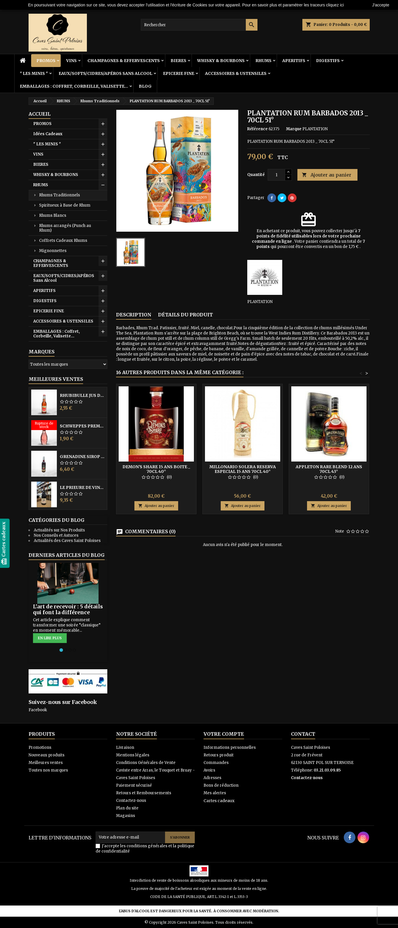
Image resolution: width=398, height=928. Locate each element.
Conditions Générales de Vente (146, 762)
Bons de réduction (221, 785)
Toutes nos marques (48, 770)
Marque (293, 128)
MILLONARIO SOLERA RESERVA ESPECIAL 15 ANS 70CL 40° (242, 469)
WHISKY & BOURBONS (221, 60)
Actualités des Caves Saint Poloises (67, 540)
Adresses (212, 777)
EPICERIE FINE (178, 73)
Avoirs (209, 770)
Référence (257, 128)
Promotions (40, 747)
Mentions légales (132, 755)
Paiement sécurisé (134, 785)
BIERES (178, 60)
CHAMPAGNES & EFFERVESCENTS (123, 60)
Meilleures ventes (46, 762)
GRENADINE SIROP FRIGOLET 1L (82, 456)
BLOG (145, 86)
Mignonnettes (52, 250)
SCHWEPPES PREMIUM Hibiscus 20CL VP (82, 426)
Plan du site (127, 808)
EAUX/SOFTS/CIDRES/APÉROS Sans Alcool (105, 73)
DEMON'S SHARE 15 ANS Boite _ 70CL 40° (156, 469)
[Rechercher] (199, 25)
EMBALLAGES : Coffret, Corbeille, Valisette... (74, 86)
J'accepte (380, 5)
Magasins (125, 815)
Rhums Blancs (52, 215)
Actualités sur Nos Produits (59, 530)
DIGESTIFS (328, 60)
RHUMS (263, 60)
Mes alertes (215, 792)
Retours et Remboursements (143, 792)
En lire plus (50, 638)
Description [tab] (133, 315)
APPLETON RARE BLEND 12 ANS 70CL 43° (329, 469)
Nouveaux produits (46, 755)
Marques (42, 352)
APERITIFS (293, 60)
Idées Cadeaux (47, 133)
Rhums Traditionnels (59, 195)
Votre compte (224, 734)
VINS (71, 60)
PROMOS (45, 60)
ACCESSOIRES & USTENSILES (235, 73)
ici (342, 5)
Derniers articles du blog (67, 555)
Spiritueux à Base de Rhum (64, 205)
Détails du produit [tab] (185, 315)
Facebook (38, 709)
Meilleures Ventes (56, 379)
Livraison (125, 747)
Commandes (216, 762)
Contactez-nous (131, 800)
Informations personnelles (230, 747)
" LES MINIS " (34, 73)
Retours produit (219, 755)
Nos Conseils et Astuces (56, 535)
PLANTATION (260, 301)
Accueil (39, 114)
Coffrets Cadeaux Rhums (63, 240)
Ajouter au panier (326, 175)
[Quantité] (276, 175)
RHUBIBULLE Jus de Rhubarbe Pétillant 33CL (82, 395)
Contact (303, 734)
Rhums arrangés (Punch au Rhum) (65, 228)
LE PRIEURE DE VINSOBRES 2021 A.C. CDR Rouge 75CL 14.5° (82, 487)
